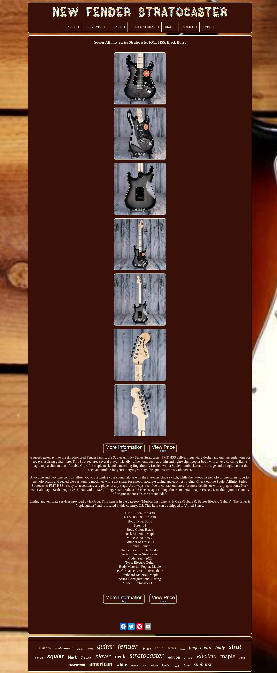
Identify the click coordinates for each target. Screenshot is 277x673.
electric (206, 655)
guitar (105, 646)
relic (144, 665)
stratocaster (147, 655)
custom (45, 648)
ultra (154, 665)
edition (174, 657)
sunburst (202, 664)
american (100, 664)
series (171, 648)
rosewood (76, 664)
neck (120, 656)
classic (134, 665)
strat (235, 646)
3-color (86, 657)
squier (55, 656)
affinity (80, 649)
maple (227, 656)
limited (39, 657)
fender (127, 646)
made (177, 666)
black (72, 657)
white (121, 664)
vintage (146, 648)
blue (187, 665)
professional (63, 648)
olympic (188, 657)
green (90, 648)
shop (242, 657)
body (220, 647)
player (103, 656)
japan (182, 649)
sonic (159, 648)
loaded (166, 665)
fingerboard (200, 647)
